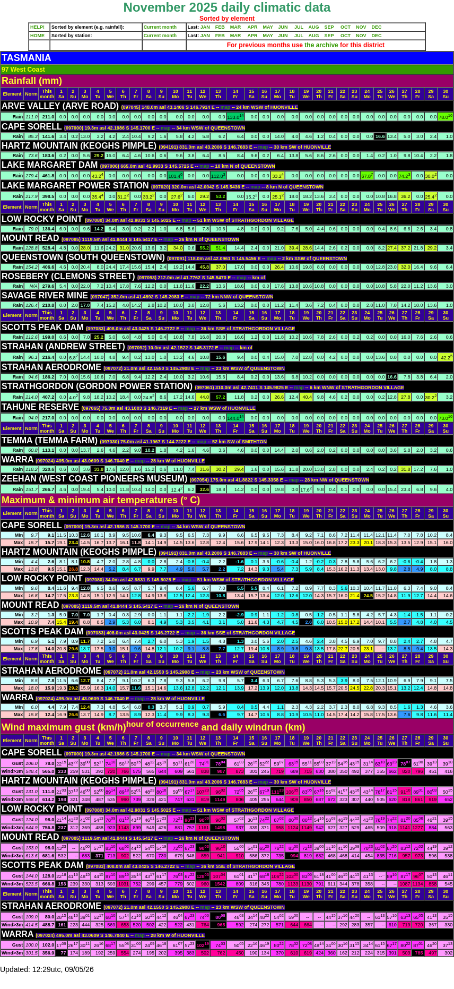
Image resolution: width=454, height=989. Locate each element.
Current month (160, 27)
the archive (321, 45)
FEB (220, 27)
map (226, 107)
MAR (235, 27)
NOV (361, 27)
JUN (283, 27)
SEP (329, 27)
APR (252, 27)
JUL (298, 27)
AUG (314, 27)
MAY (268, 27)
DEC (377, 27)
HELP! (37, 27)
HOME (37, 35)
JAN (205, 27)
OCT (345, 27)
